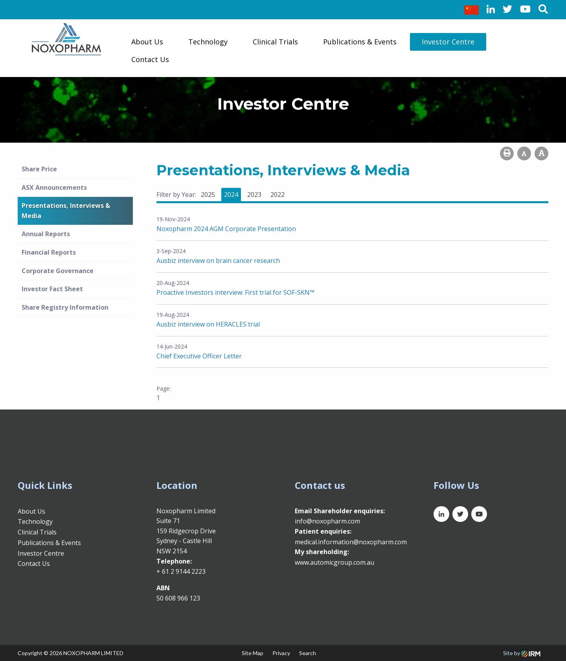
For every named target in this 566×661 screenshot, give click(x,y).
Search (307, 653)
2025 (208, 194)
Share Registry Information (65, 307)
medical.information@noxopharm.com (351, 542)
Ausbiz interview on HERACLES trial (208, 324)
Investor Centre (448, 41)
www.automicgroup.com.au (334, 562)
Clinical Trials (275, 41)
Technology (208, 41)
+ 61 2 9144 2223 (181, 571)
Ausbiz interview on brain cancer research (218, 260)
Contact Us (150, 59)
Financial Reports (49, 252)
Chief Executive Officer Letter (199, 356)
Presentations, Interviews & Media (66, 210)
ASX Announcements (54, 187)
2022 (277, 194)
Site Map (252, 653)
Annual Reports (46, 234)
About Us (147, 41)
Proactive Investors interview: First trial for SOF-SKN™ (235, 292)
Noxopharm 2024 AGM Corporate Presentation (226, 228)
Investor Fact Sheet (52, 289)
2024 (231, 194)
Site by (521, 653)
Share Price (39, 169)
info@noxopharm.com (327, 521)
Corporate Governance (58, 270)
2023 (254, 194)
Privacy (281, 653)
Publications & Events (360, 41)
